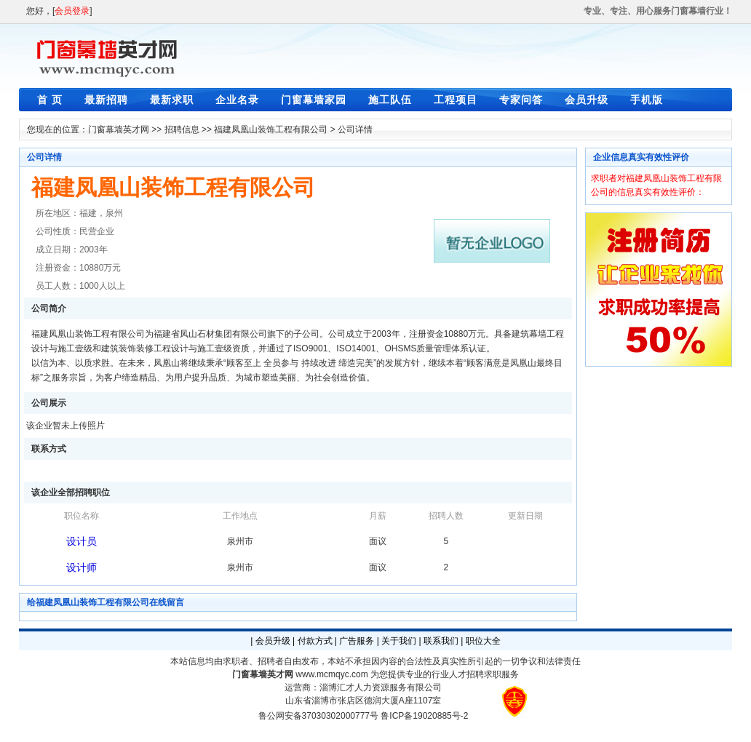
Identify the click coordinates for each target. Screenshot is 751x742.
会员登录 (72, 11)
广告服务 (356, 641)
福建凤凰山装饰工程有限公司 (270, 129)
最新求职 (172, 99)
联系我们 (441, 641)
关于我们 (398, 641)
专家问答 (521, 99)
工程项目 (455, 99)
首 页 (50, 99)
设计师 (81, 567)
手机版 (646, 99)
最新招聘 (106, 99)
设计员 (81, 541)
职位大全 (483, 641)
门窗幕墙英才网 (118, 129)
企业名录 (237, 99)
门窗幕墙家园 (313, 99)
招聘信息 (181, 129)
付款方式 (315, 641)
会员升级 (586, 99)
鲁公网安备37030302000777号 (318, 716)
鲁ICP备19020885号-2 (424, 716)
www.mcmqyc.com (331, 674)
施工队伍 (390, 99)
